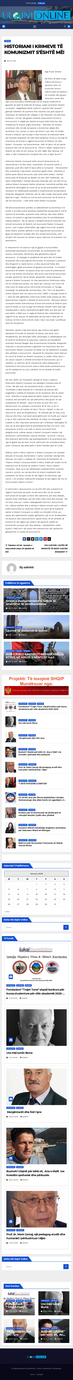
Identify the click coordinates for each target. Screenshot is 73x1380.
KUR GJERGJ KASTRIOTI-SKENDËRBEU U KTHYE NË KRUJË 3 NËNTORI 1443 (35, 655)
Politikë (32, 794)
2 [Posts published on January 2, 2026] (45, 884)
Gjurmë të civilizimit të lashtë (26, 630)
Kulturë (32, 809)
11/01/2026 (13, 998)
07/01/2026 (13, 1243)
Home (32, 1374)
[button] (65, 26)
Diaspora (32, 703)
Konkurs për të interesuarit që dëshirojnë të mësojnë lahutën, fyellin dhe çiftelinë (39, 814)
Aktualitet (10, 597)
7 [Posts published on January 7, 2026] (27, 889)
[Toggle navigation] (34, 26)
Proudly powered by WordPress (23, 1369)
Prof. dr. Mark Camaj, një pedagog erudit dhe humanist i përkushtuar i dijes (40, 768)
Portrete (32, 764)
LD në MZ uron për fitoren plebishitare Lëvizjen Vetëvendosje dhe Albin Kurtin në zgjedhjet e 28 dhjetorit (41, 800)
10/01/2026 (13, 1057)
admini (29, 567)
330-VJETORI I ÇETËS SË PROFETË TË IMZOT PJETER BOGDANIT (54, 548)
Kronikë (40, 703)
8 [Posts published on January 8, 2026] (36, 889)
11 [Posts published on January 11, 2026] (64, 889)
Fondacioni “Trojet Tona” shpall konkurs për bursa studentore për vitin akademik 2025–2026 (42, 707)
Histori (7, 41)
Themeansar (56, 1369)
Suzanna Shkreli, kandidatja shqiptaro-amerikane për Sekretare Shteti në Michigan (42, 829)
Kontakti (40, 1374)
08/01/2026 (14, 1117)
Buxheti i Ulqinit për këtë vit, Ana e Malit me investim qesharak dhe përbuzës (39, 753)
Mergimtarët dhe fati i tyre (31, 738)
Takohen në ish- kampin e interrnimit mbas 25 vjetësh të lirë (19, 548)
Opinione (27, 651)
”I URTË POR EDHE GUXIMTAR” (32, 784)
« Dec (7, 911)
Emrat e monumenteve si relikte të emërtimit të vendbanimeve (31, 602)
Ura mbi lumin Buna (27, 723)
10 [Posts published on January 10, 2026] (55, 889)
